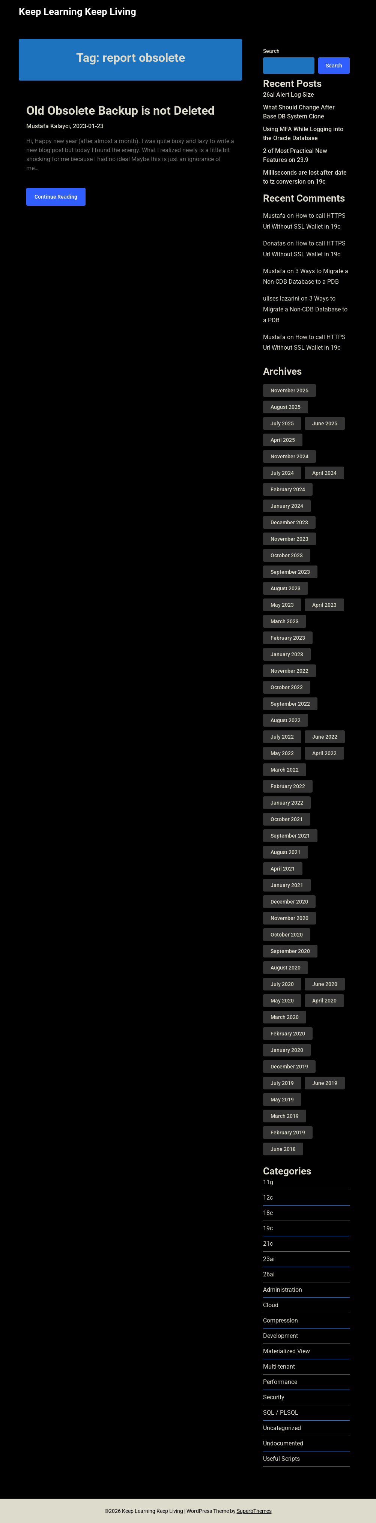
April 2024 (324, 473)
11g (268, 1182)
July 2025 (282, 423)
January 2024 (287, 506)
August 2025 (286, 407)
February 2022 (288, 786)
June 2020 (324, 984)
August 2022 (286, 720)
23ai (269, 1259)
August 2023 (286, 588)
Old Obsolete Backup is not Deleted (120, 110)
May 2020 (282, 1001)
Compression (280, 1320)
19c (268, 1228)
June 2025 (324, 423)
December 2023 (289, 522)
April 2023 (324, 605)
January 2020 (287, 1050)
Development (280, 1335)
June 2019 (324, 1083)
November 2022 (289, 671)
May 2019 (282, 1100)
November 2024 (289, 456)
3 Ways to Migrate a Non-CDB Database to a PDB (305, 309)
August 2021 (286, 852)
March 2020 (285, 1017)
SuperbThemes (254, 1511)
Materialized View (286, 1351)
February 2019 (288, 1133)
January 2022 (287, 803)
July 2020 (282, 984)
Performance (280, 1381)
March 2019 (285, 1116)
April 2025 (283, 440)
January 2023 (287, 654)
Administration (282, 1289)
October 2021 (287, 819)
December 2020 (289, 902)
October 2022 (287, 687)
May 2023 (282, 605)
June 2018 (283, 1149)
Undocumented (283, 1443)
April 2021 (283, 869)
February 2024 (288, 489)
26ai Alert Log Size (288, 94)
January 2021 (287, 885)
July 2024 (282, 473)
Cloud (270, 1305)
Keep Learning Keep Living (77, 11)
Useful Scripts (281, 1458)
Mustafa (274, 215)
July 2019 (282, 1083)
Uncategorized (282, 1428)
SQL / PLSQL (280, 1412)
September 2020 (290, 951)
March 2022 (285, 770)
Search (271, 51)
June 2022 (324, 737)
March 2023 (285, 621)
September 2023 (290, 572)
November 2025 (289, 390)
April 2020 (324, 1001)
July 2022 (282, 737)
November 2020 (289, 918)
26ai (269, 1274)
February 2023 (288, 638)
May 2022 (282, 753)
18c (268, 1212)
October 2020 (287, 935)
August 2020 (286, 968)
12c (268, 1197)
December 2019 (289, 1067)
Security (273, 1397)
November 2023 (289, 539)
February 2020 (288, 1034)
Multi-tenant (279, 1366)
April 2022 (324, 753)
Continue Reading (56, 197)
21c (268, 1243)
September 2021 (290, 836)
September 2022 (290, 704)
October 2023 (287, 555)
